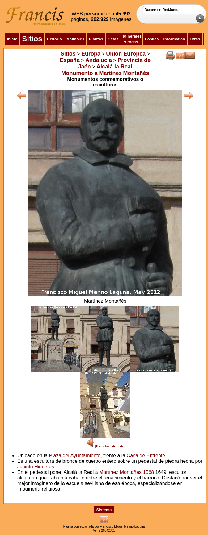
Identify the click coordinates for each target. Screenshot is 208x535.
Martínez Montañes (120, 472)
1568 (148, 472)
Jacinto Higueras (35, 466)
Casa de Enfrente (146, 455)
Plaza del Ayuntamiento (74, 455)
